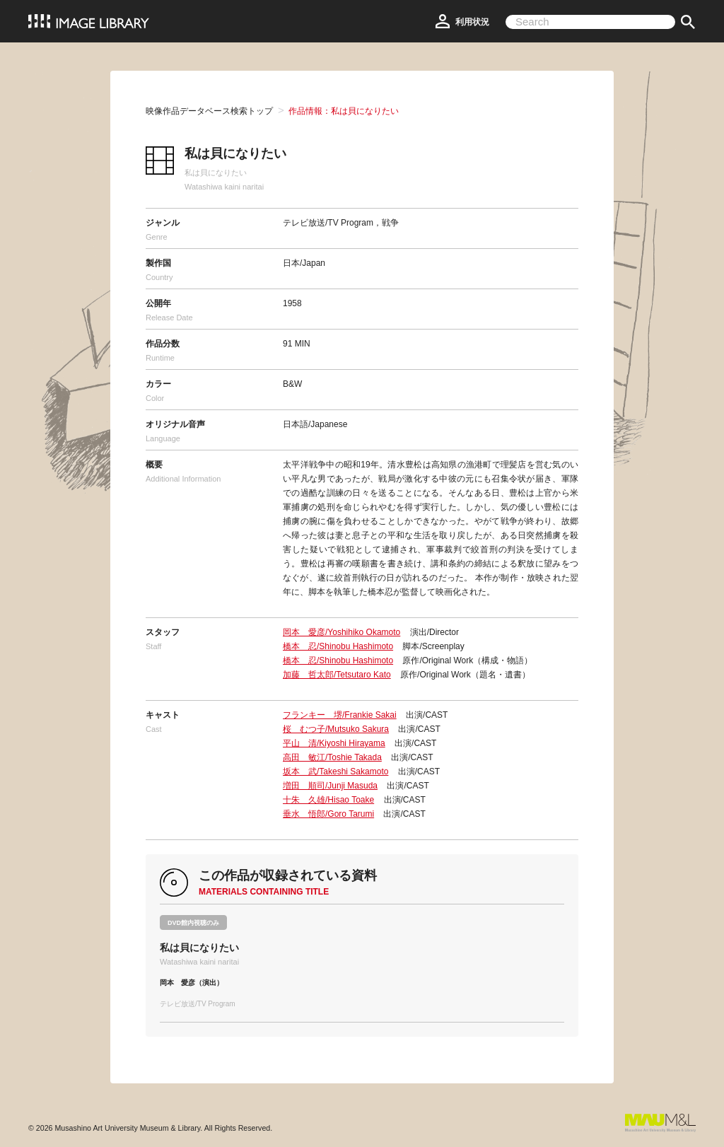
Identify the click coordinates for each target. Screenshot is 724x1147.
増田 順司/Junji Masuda (330, 786)
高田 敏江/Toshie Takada (332, 757)
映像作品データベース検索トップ (209, 111)
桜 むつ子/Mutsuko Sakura (336, 729)
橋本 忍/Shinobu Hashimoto (338, 646)
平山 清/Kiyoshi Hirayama (334, 743)
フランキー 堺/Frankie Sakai (340, 715)
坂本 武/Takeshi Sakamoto (335, 771)
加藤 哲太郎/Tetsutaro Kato (337, 675)
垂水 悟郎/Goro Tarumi (328, 814)
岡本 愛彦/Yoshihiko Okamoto (341, 632)
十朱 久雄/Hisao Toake (328, 800)
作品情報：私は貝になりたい (343, 111)
